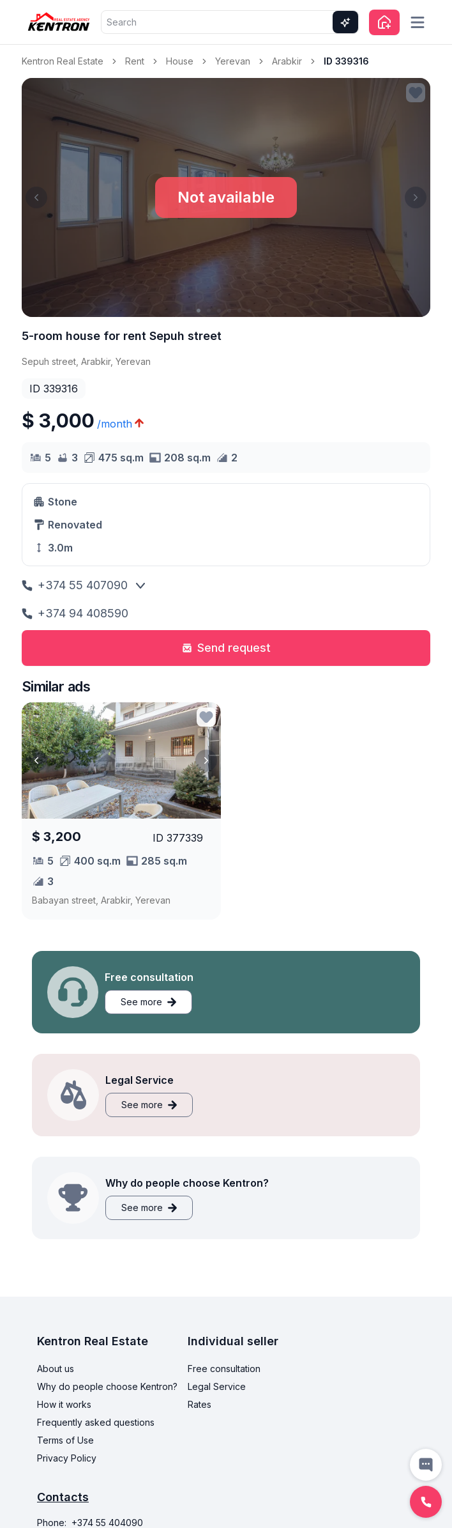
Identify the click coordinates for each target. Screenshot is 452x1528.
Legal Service (217, 1386)
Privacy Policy (66, 1458)
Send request (226, 647)
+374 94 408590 (75, 613)
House (179, 61)
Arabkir (287, 61)
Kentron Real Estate (62, 61)
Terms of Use (65, 1440)
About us (55, 1368)
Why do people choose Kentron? (107, 1386)
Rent (134, 61)
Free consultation (224, 1368)
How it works (64, 1404)
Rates (199, 1404)
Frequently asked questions (95, 1422)
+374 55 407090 (75, 585)
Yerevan (232, 61)
